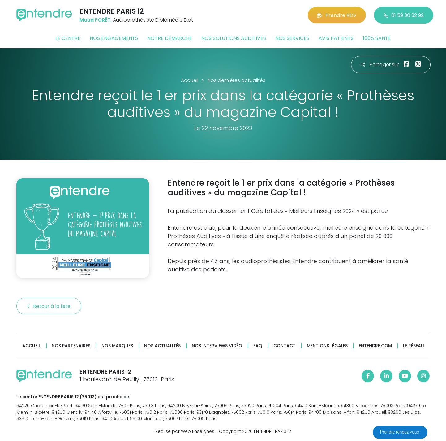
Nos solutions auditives (233, 38)
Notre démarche (169, 38)
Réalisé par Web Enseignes (184, 431)
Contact (284, 345)
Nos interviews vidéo (217, 345)
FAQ (257, 345)
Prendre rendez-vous (400, 432)
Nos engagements (114, 38)
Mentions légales (327, 345)
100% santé (377, 38)
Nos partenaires (71, 345)
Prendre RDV (337, 15)
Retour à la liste (49, 306)
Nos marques (117, 345)
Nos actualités (162, 345)
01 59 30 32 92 (404, 15)
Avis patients (336, 38)
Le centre (67, 38)
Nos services (292, 38)
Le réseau (413, 345)
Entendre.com (375, 345)
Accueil (31, 345)
